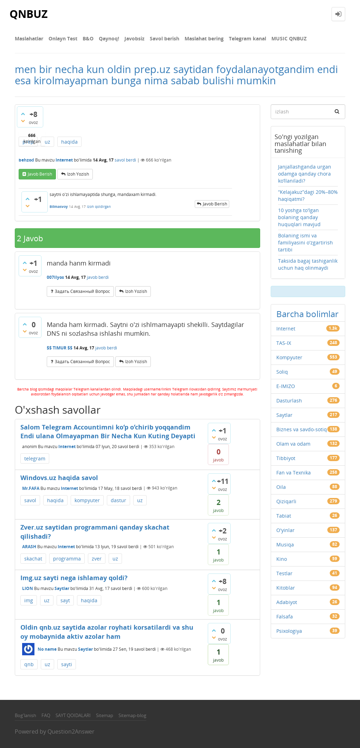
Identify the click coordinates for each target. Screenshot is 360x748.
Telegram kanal (247, 38)
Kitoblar (285, 587)
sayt (65, 600)
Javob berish (40, 174)
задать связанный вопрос (82, 291)
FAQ (45, 715)
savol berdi (125, 160)
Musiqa (285, 544)
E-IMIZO (285, 386)
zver (97, 558)
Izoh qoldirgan (99, 206)
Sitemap (104, 715)
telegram (34, 458)
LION (27, 588)
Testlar (284, 573)
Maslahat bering (204, 38)
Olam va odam (293, 443)
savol (30, 500)
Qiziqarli (286, 501)
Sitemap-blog (132, 715)
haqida (69, 141)
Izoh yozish (78, 174)
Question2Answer (71, 731)
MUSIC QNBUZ (289, 38)
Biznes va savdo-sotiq (301, 429)
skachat (33, 558)
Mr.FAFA (30, 488)
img (28, 600)
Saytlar (61, 588)
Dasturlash (289, 400)
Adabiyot (286, 602)
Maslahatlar (29, 38)
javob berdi (98, 277)
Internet (64, 160)
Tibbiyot (285, 458)
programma (67, 558)
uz (47, 141)
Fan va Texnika (293, 472)
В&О (88, 38)
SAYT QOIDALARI (73, 715)
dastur (118, 500)
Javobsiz (134, 38)
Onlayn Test (63, 38)
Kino (281, 559)
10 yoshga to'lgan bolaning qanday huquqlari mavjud (299, 217)
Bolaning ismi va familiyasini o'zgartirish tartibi (305, 242)
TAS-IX (283, 343)
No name (47, 649)
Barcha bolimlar (307, 314)
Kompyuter (289, 357)
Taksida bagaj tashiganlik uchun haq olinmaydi (308, 264)
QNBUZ (28, 14)
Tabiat (283, 515)
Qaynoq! (109, 38)
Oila (281, 487)
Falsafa (284, 616)
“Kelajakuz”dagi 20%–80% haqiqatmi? (308, 195)
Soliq (282, 371)
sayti (66, 664)
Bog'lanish (25, 715)
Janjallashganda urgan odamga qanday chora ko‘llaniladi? (304, 173)
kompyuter (87, 500)
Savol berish (164, 38)
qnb (29, 664)
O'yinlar (285, 530)
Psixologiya (289, 631)
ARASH (29, 547)
